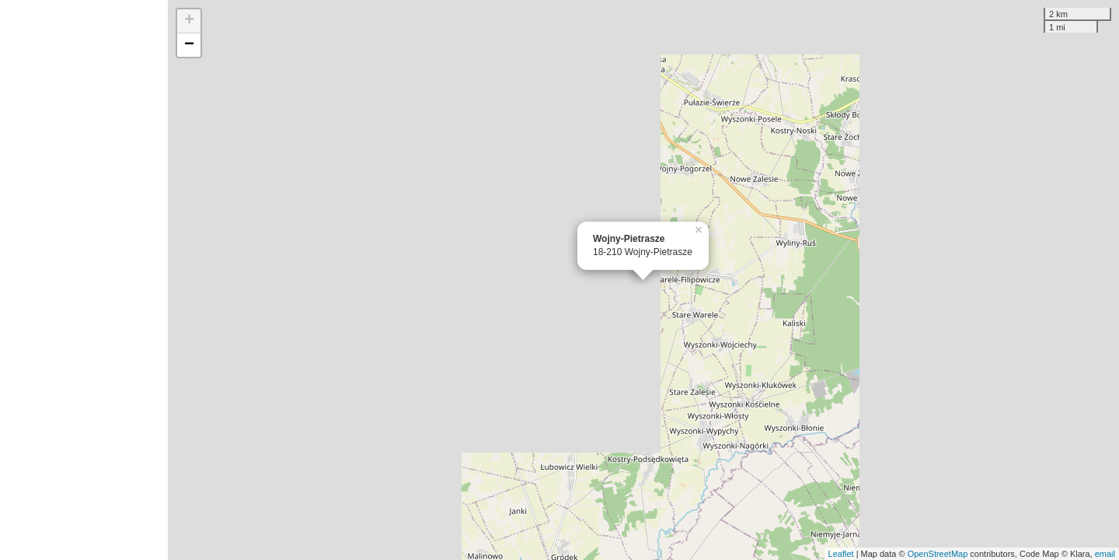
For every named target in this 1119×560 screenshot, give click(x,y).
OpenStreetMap (938, 553)
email (1105, 553)
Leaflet (841, 553)
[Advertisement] (84, 280)
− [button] (189, 45)
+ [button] (189, 21)
